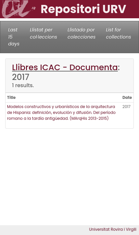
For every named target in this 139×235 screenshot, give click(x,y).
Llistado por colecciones (81, 33)
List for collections (118, 33)
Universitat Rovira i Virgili (112, 229)
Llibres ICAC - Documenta (65, 67)
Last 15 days (13, 36)
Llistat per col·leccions (43, 33)
